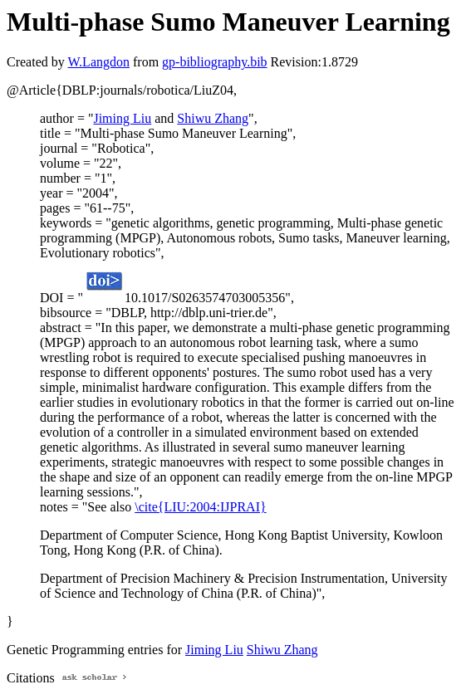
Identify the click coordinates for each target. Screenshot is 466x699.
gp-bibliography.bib (214, 62)
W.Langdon (98, 62)
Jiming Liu (122, 118)
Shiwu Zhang (212, 118)
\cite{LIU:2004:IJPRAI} (200, 507)
